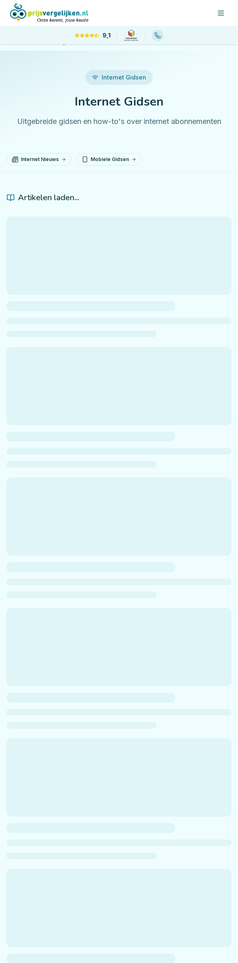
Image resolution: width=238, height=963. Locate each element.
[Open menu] (221, 13)
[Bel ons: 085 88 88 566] (157, 35)
